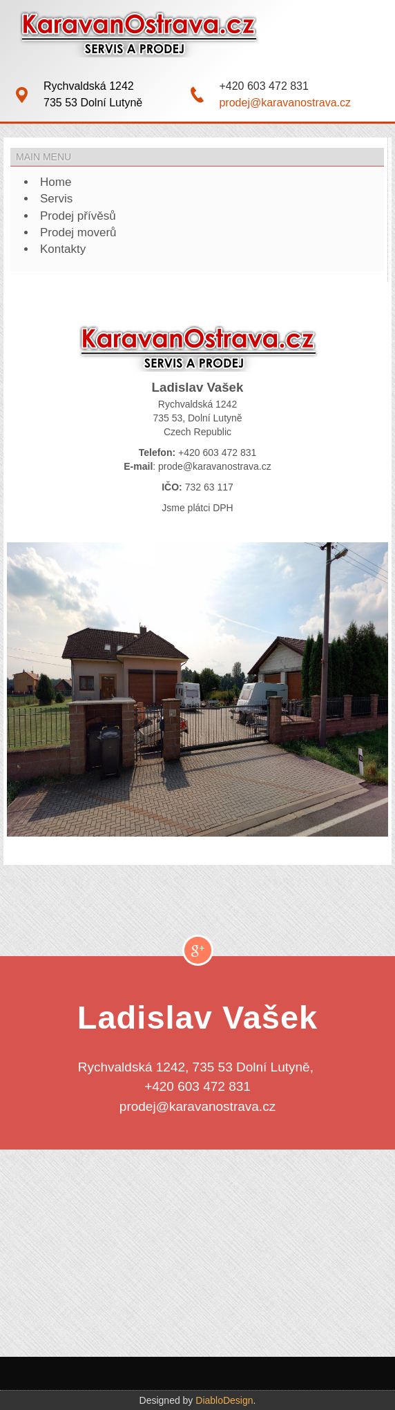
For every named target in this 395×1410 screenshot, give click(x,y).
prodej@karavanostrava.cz (285, 102)
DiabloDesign (224, 1400)
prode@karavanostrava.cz (214, 466)
